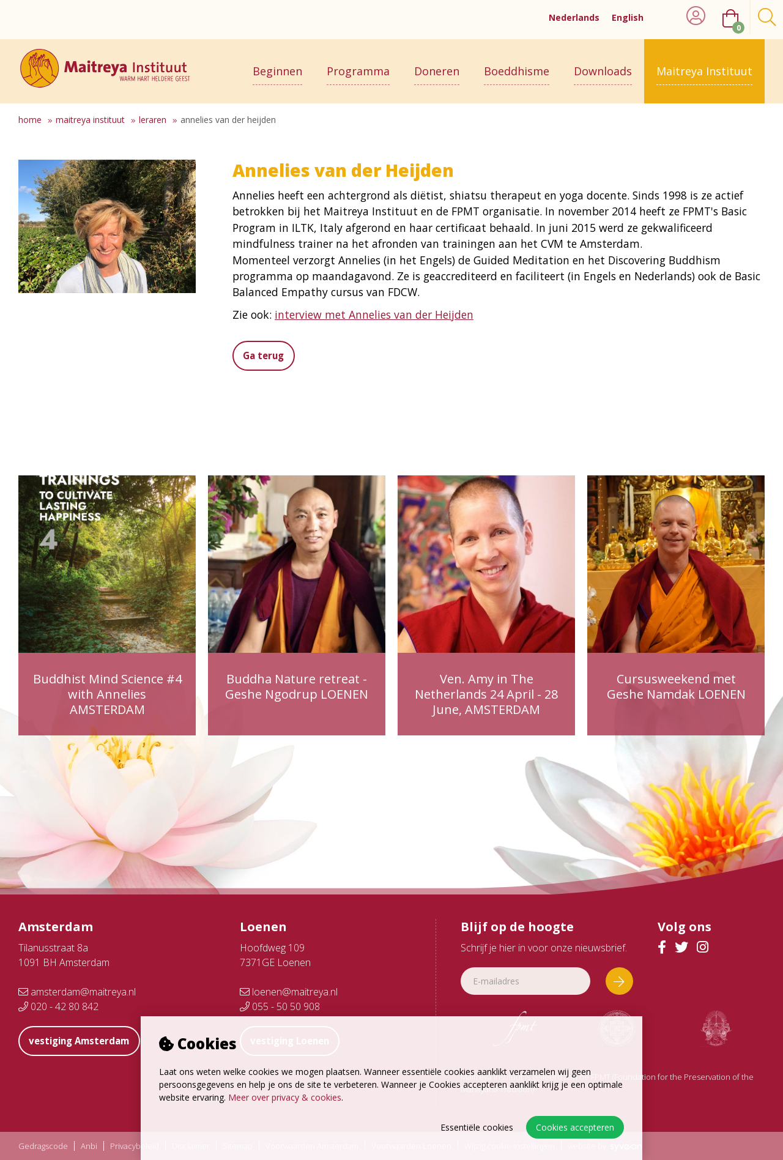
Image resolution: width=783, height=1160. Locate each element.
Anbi (89, 1146)
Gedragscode (43, 1146)
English (628, 17)
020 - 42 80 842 (58, 1006)
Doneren (436, 65)
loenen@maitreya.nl (289, 991)
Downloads (603, 65)
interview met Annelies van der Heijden (374, 314)
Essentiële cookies (476, 1127)
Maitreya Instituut (704, 65)
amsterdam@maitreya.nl (77, 991)
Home (30, 119)
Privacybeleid (134, 1146)
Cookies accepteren (575, 1127)
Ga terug (268, 355)
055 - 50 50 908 (280, 1006)
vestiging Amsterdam (86, 1040)
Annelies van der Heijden (228, 119)
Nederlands (574, 17)
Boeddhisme (516, 65)
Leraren (152, 119)
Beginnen (277, 65)
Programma (358, 65)
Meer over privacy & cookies (284, 1097)
